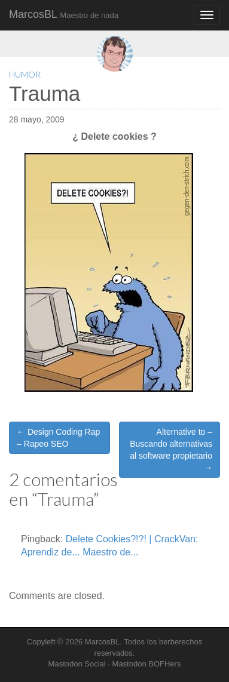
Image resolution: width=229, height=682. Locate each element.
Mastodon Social (77, 663)
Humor (25, 74)
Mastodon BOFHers (146, 663)
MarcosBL (63, 14)
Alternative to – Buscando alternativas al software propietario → (171, 449)
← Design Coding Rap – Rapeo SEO (58, 437)
